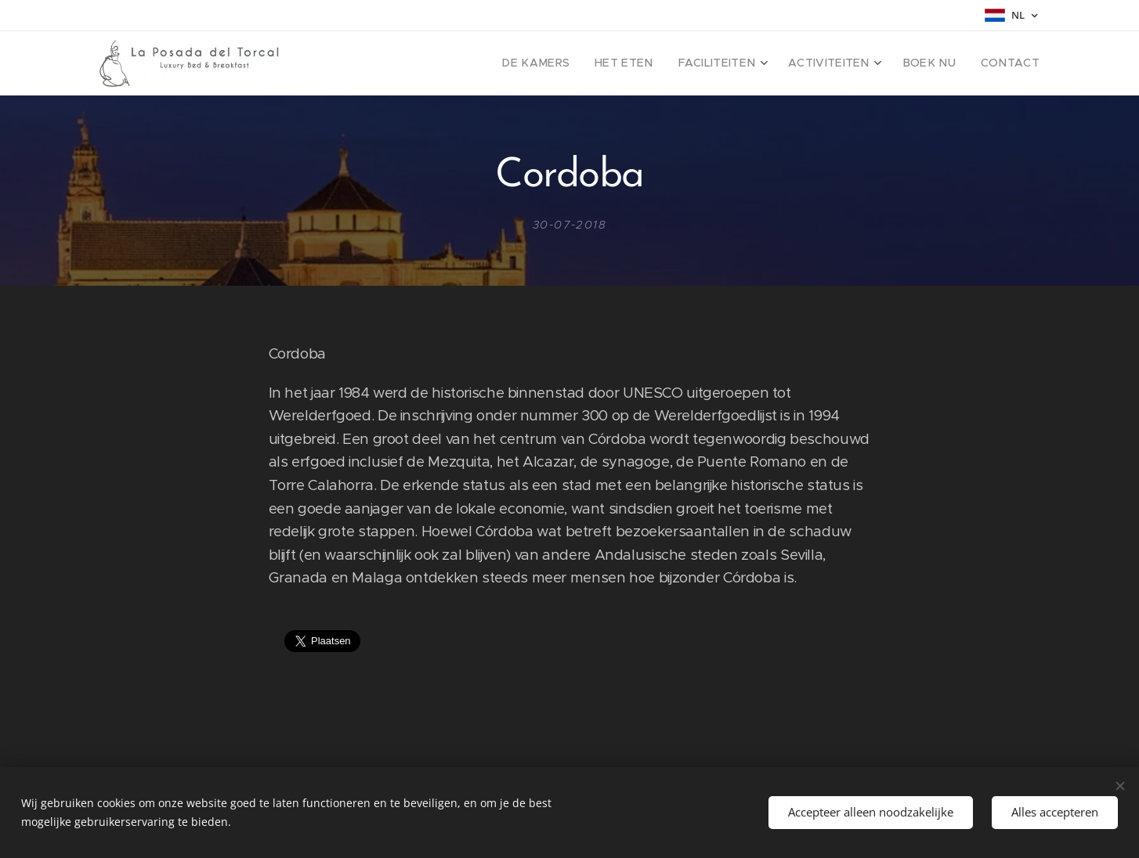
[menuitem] (576, 63)
